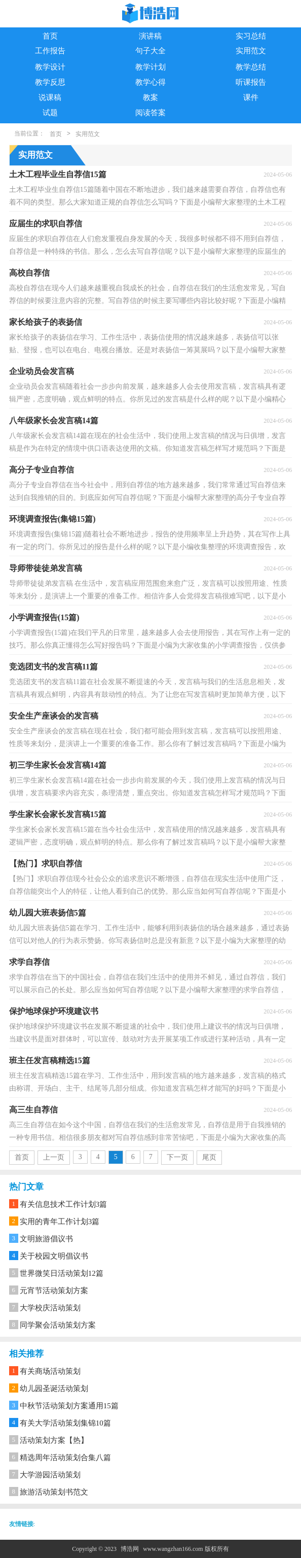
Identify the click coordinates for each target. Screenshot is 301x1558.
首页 (50, 36)
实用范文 (251, 51)
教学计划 (150, 67)
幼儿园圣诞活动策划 (54, 1388)
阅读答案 (150, 113)
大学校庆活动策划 (50, 1308)
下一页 (177, 1157)
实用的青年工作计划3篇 (60, 1221)
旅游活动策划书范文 (54, 1492)
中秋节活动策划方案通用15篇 (69, 1406)
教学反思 (50, 82)
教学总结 (251, 67)
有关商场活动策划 (50, 1371)
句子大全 (150, 51)
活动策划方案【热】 (54, 1440)
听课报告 (251, 82)
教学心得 (150, 82)
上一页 (53, 1157)
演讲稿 (150, 36)
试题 (50, 113)
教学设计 (50, 67)
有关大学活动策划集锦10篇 (65, 1423)
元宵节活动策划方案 (54, 1290)
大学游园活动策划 (50, 1475)
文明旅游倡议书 (46, 1239)
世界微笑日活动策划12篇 (61, 1273)
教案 (150, 97)
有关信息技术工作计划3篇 (63, 1204)
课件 (250, 97)
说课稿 (50, 97)
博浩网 (130, 1548)
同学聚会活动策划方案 (58, 1325)
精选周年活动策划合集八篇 (65, 1457)
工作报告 (50, 51)
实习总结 (251, 36)
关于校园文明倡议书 (54, 1256)
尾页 (209, 1157)
